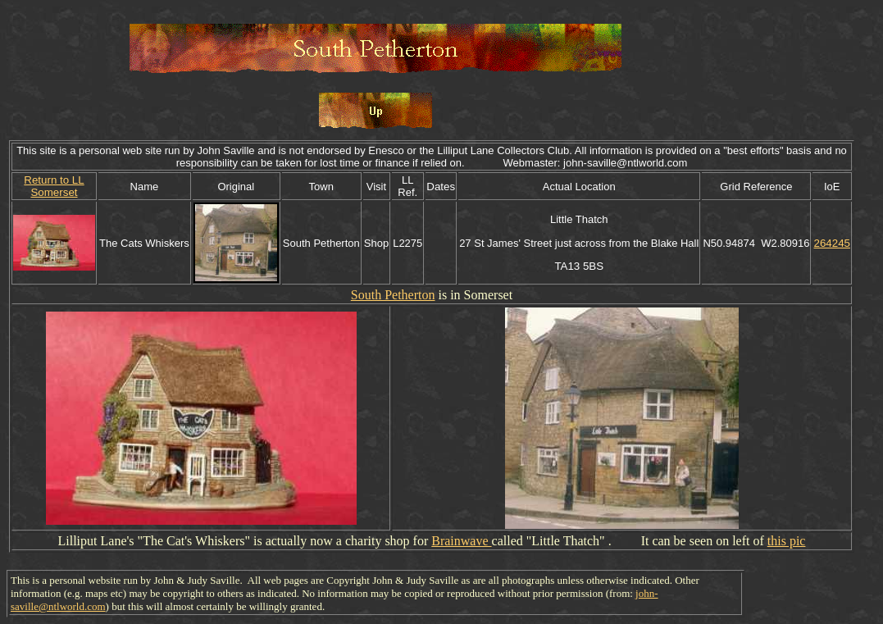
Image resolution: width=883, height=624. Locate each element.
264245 (831, 243)
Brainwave (461, 541)
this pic (786, 541)
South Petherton (393, 295)
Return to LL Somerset (54, 186)
